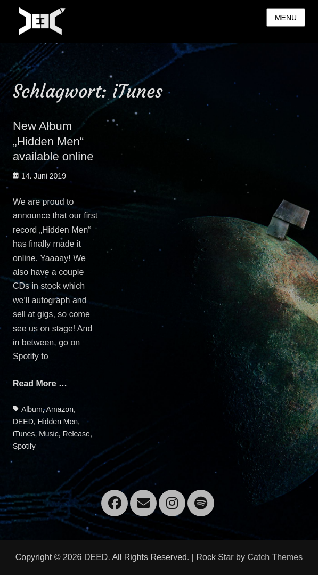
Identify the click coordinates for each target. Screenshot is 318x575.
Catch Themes (275, 557)
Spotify (24, 446)
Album (32, 409)
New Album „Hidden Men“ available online (53, 141)
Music (49, 434)
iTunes (24, 434)
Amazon (60, 409)
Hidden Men (58, 421)
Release (76, 434)
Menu (286, 17)
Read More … (40, 383)
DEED (23, 421)
